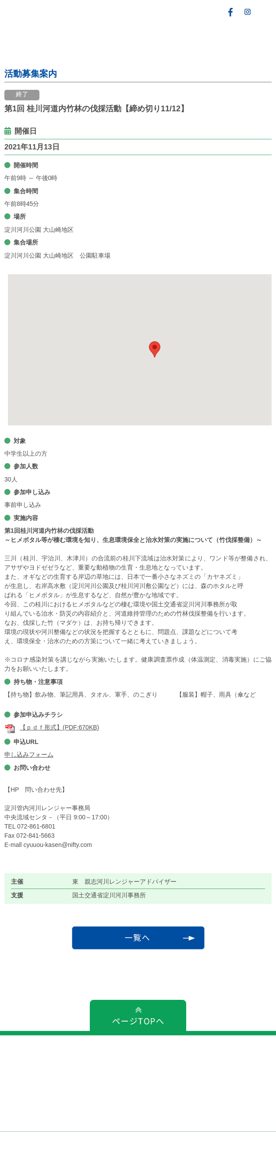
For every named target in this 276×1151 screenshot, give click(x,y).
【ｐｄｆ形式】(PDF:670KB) (51, 727)
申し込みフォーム (28, 754)
